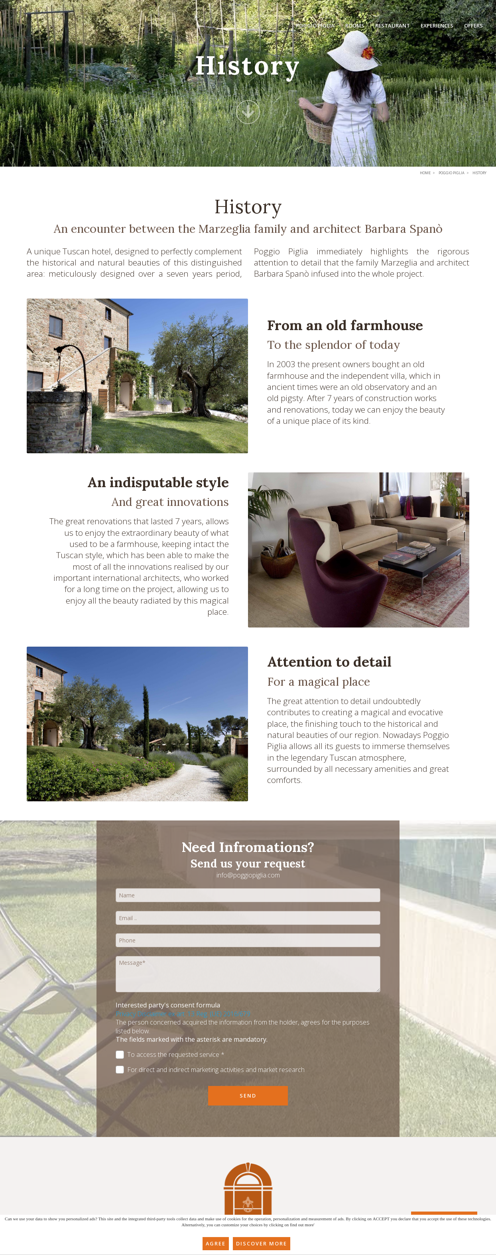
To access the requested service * (170, 1054)
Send (248, 1095)
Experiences (437, 26)
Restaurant (394, 26)
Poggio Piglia (318, 26)
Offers (473, 26)
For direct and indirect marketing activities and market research (210, 1070)
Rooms (356, 26)
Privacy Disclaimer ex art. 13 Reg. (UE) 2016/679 (183, 1013)
